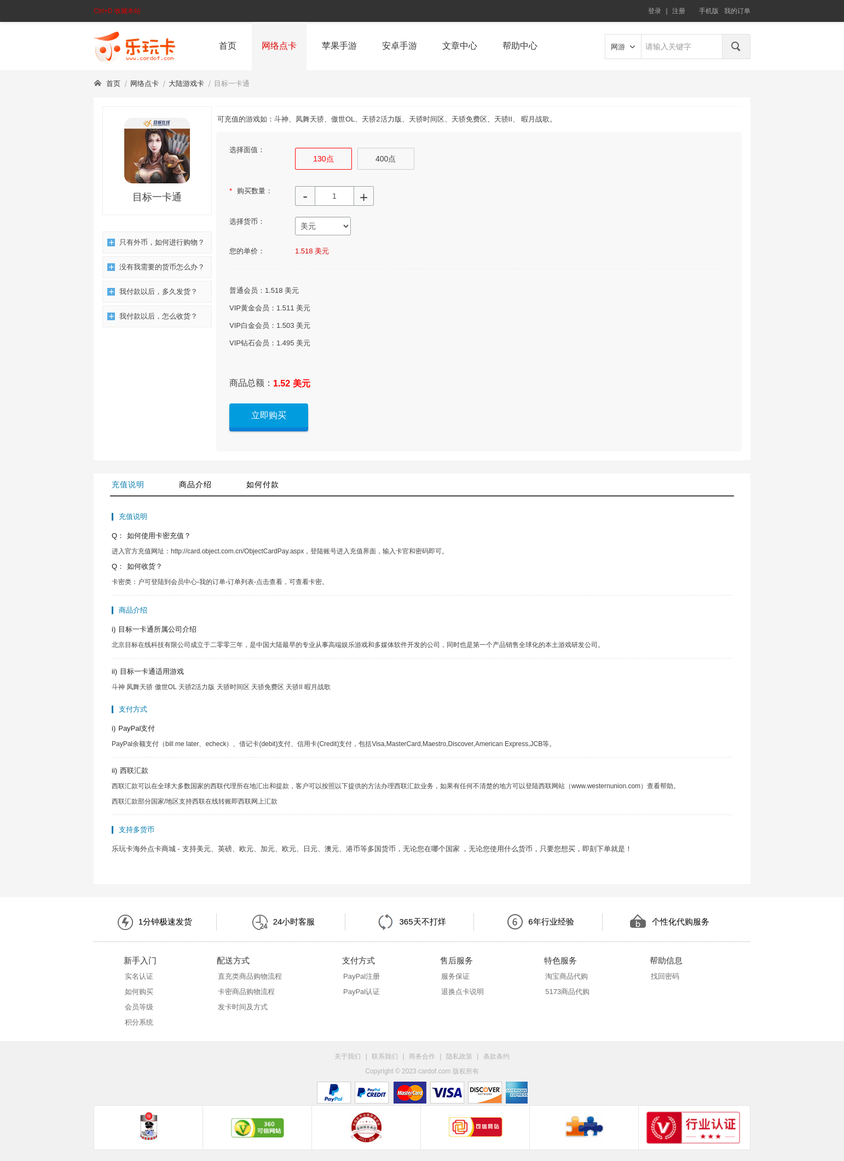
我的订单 (737, 11)
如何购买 (139, 991)
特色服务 (560, 960)
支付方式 (358, 960)
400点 (385, 158)
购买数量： (251, 191)
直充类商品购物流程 (250, 976)
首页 (227, 45)
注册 (678, 11)
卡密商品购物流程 (246, 991)
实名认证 (139, 976)
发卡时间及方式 (243, 1007)
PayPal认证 (361, 991)
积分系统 (139, 1022)
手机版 (709, 11)
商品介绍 (195, 484)
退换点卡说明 (462, 991)
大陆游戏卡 (186, 83)
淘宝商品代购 (566, 976)
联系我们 (385, 1056)
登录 (654, 11)
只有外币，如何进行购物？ (156, 242)
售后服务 (456, 960)
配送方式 (233, 960)
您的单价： (247, 251)
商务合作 (422, 1056)
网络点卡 (279, 45)
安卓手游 (399, 45)
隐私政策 (459, 1056)
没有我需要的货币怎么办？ (156, 267)
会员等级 (139, 1007)
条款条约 (496, 1056)
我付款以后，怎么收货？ (152, 316)
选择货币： (247, 221)
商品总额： (251, 383)
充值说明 (128, 484)
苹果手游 (339, 45)
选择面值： (247, 150)
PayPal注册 (361, 976)
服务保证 (455, 976)
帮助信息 (666, 960)
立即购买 (268, 415)
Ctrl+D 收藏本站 (117, 11)
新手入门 (140, 960)
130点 (323, 158)
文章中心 (459, 45)
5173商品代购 (567, 991)
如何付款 (262, 484)
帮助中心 (519, 45)
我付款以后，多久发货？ (152, 291)
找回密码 (665, 976)
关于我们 (347, 1056)
